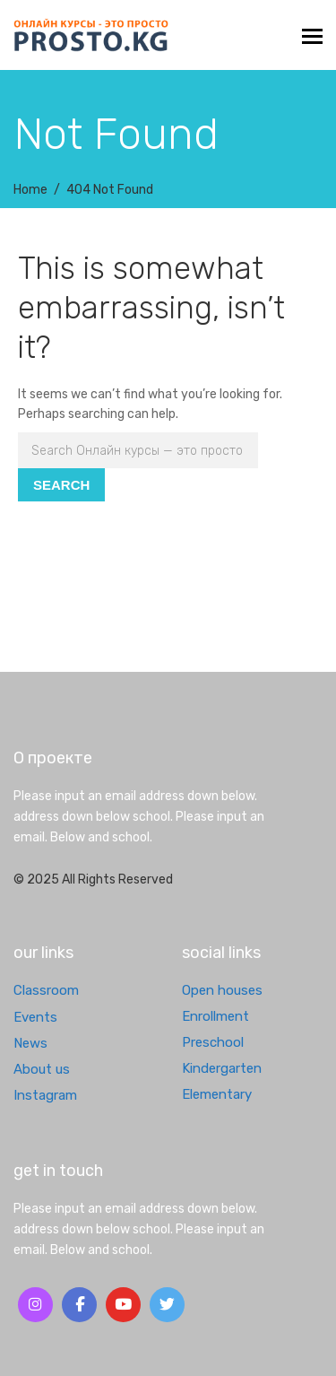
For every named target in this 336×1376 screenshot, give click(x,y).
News (30, 1043)
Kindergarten (222, 1068)
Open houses (222, 990)
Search (61, 484)
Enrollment (215, 1016)
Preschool (213, 1042)
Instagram (45, 1095)
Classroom (46, 990)
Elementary (217, 1094)
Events (35, 1017)
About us (41, 1069)
